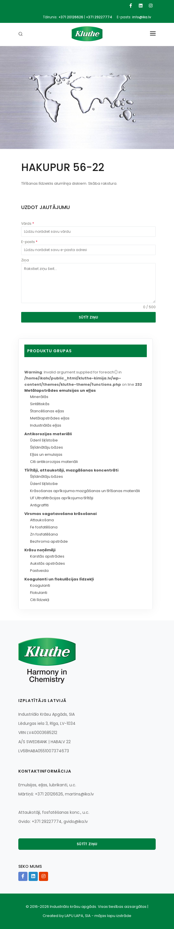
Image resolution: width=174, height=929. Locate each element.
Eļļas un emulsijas (46, 454)
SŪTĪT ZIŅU (88, 317)
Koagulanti (40, 585)
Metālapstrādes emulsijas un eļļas (60, 390)
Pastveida (39, 570)
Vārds (27, 223)
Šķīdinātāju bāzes (46, 447)
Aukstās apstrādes (47, 563)
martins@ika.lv (79, 794)
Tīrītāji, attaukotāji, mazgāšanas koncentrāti (71, 470)
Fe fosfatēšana (44, 527)
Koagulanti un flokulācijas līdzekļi (59, 579)
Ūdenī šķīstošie (44, 440)
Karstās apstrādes (47, 556)
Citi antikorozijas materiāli (54, 461)
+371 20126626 (70, 17)
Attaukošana (42, 520)
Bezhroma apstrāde (49, 541)
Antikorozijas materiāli (48, 434)
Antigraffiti (39, 505)
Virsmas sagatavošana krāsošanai (60, 513)
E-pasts (29, 241)
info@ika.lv (141, 17)
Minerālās (39, 396)
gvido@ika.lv (76, 821)
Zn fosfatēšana (44, 534)
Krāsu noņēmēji (40, 550)
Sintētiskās (40, 404)
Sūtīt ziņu (87, 844)
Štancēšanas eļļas (47, 411)
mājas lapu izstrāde (112, 915)
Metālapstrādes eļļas (50, 418)
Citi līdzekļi (39, 599)
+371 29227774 (99, 17)
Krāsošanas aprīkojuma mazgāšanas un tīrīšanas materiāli (85, 491)
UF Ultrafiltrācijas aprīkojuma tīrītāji (61, 498)
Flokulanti (38, 592)
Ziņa (25, 260)
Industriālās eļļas (45, 425)
